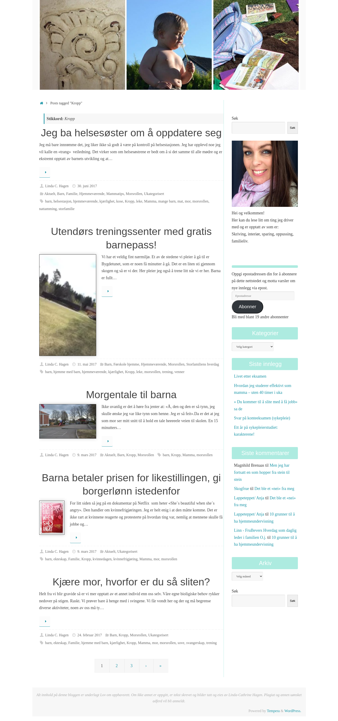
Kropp (129, 201)
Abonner (247, 306)
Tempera (273, 711)
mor (188, 201)
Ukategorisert (154, 194)
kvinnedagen (102, 559)
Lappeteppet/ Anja (249, 498)
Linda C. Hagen (57, 186)
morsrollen (200, 201)
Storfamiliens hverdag (202, 364)
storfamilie (67, 209)
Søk (235, 118)
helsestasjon (62, 201)
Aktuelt (49, 194)
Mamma (150, 201)
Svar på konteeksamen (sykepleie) (262, 418)
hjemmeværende (85, 201)
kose (119, 201)
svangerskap (195, 643)
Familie (71, 194)
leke (139, 201)
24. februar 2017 (89, 635)
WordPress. (292, 711)
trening (167, 372)
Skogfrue (241, 488)
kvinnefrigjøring (125, 559)
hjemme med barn (67, 372)
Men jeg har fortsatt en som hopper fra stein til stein (262, 472)
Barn (60, 194)
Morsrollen (134, 194)
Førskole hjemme (126, 364)
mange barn (166, 201)
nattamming (48, 209)
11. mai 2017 (86, 364)
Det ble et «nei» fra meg (274, 488)
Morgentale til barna (131, 394)
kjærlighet (106, 201)
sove (181, 643)
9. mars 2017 (86, 455)
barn (48, 201)
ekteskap (60, 559)
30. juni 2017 (87, 186)
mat (180, 201)
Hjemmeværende (92, 194)
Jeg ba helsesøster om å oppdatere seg (131, 133)
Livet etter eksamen (250, 376)
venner (179, 372)
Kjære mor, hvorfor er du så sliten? (131, 582)
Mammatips (115, 194)
